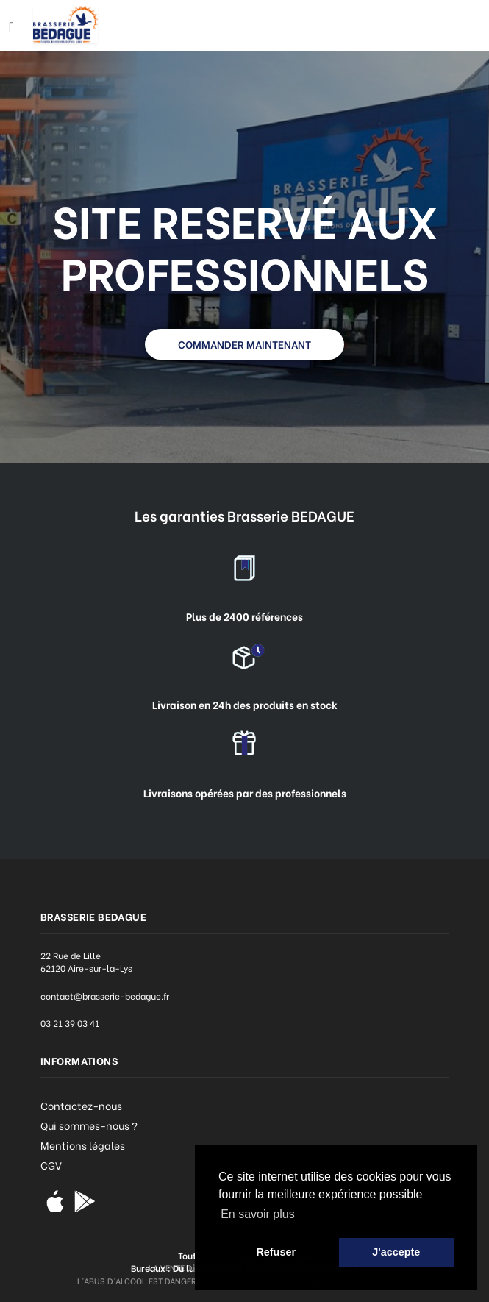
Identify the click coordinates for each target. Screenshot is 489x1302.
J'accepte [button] (396, 1252)
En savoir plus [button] (258, 1214)
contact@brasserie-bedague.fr (104, 995)
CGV (51, 1165)
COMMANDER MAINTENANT (244, 344)
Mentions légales (82, 1145)
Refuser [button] (276, 1252)
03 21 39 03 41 (69, 1023)
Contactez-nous (81, 1105)
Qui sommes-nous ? (89, 1125)
